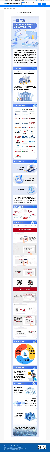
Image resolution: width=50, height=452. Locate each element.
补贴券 (10, 6)
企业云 (29, 6)
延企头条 (11, 8)
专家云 (32, 6)
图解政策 (14, 8)
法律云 (25, 6)
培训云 (21, 6)
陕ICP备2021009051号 (10, 448)
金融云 (36, 6)
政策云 (14, 6)
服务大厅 (44, 6)
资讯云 (17, 6)
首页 (6, 6)
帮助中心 (44, 0)
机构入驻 (41, 0)
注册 (38, 0)
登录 (37, 0)
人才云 (40, 6)
